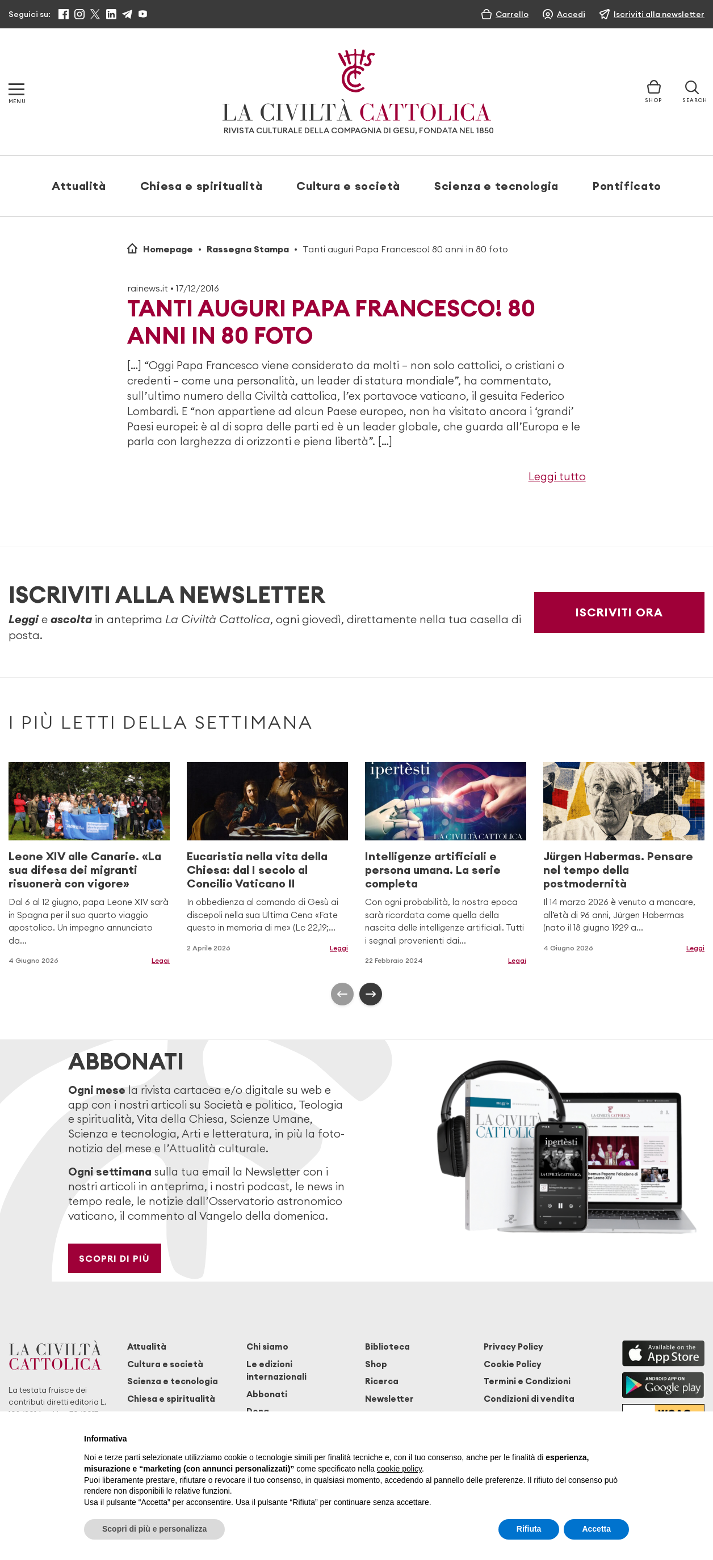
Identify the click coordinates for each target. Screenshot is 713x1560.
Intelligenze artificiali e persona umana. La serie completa (433, 869)
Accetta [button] (596, 1528)
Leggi (161, 960)
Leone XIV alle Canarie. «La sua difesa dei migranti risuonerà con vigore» (85, 869)
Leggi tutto (557, 476)
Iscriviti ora (619, 612)
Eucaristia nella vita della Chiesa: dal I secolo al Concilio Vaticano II (257, 869)
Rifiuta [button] (529, 1528)
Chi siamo (267, 1346)
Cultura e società (348, 186)
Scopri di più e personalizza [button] (154, 1528)
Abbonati (266, 1394)
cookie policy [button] (399, 1468)
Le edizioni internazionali (276, 1370)
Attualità (79, 186)
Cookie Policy (513, 1364)
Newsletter (389, 1398)
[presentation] (342, 994)
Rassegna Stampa (248, 249)
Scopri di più (114, 1258)
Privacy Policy (513, 1346)
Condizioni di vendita (529, 1398)
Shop (376, 1364)
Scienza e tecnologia (496, 186)
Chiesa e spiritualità (201, 186)
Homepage (168, 249)
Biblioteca (387, 1346)
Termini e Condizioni (527, 1381)
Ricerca (382, 1381)
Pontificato (627, 186)
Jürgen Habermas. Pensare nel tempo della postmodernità (618, 869)
